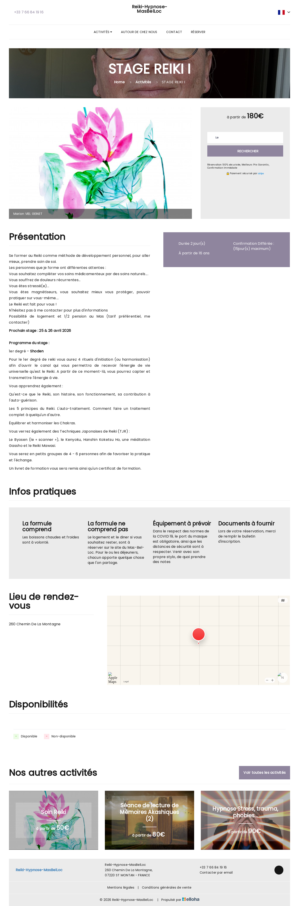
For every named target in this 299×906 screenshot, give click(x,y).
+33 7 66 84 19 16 (211, 867)
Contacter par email (214, 872)
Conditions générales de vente (167, 887)
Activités (103, 32)
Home (119, 82)
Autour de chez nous (139, 32)
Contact (174, 32)
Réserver (198, 32)
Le (217, 137)
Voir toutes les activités (264, 772)
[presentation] (15, 163)
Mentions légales (120, 887)
